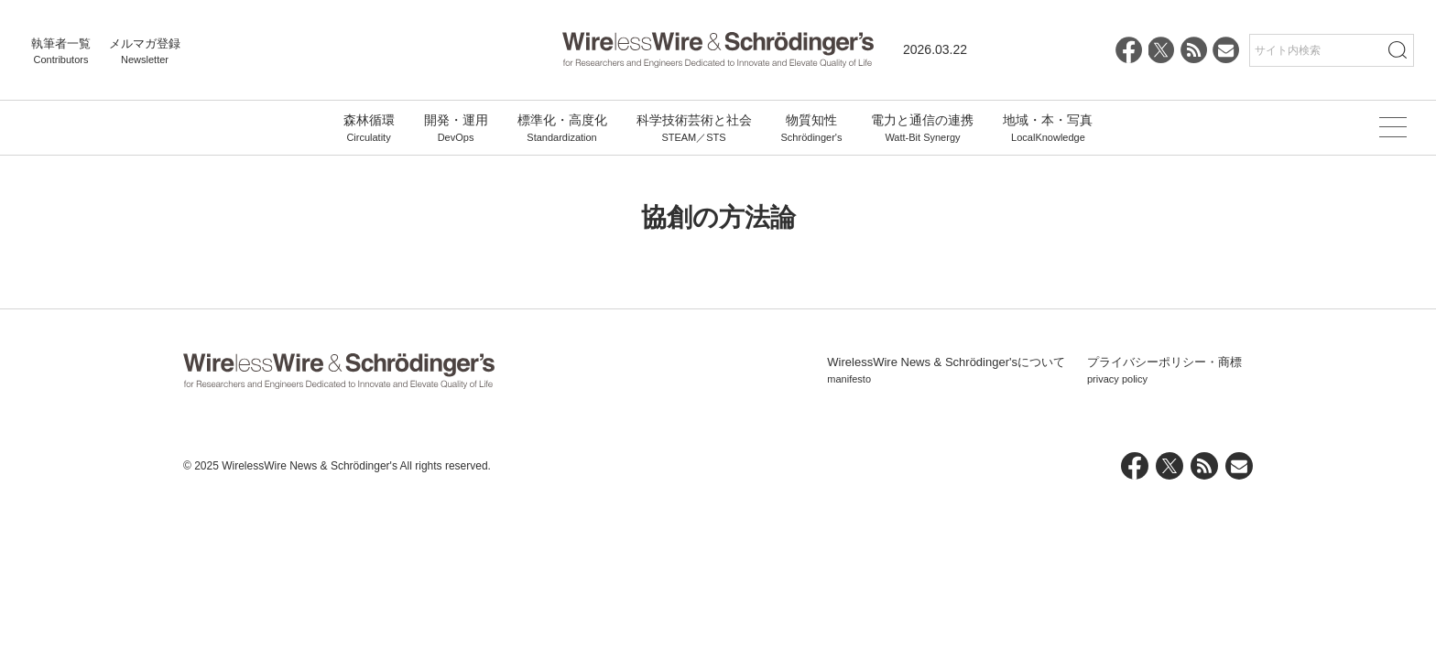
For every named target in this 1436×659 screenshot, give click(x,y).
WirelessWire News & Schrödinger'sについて (946, 370)
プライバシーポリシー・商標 (1164, 370)
